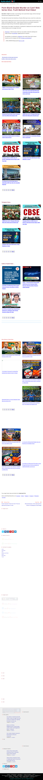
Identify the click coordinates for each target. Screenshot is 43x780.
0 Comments (13, 722)
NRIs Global (3, 555)
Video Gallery (26, 776)
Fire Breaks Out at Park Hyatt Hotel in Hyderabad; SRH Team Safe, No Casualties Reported (11, 183)
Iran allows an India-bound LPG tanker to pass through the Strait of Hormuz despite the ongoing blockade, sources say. (31, 465)
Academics (37, 775)
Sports (6, 776)
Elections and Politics (5, 553)
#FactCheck (7, 31)
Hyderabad (3, 550)
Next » (13, 190)
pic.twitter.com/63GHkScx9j (26, 38)
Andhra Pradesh (27, 774)
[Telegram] (15, 532)
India (18, 3)
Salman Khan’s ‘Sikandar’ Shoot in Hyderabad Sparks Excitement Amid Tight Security (13, 759)
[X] (3, 532)
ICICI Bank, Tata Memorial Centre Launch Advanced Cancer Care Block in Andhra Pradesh (10, 287)
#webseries (20, 36)
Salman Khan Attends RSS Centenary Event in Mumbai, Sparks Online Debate (13, 752)
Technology (11, 777)
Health (10, 776)
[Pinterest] (10, 532)
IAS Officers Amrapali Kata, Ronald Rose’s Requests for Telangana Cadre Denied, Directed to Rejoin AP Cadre (11, 310)
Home (3, 549)
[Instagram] (8, 532)
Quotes (17, 777)
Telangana (20, 774)
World (3, 554)
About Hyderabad (24, 777)
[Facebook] (5, 532)
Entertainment (12, 3)
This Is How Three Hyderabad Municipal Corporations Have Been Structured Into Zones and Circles (31, 92)
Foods (20, 776)
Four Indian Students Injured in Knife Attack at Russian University (13, 735)
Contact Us (31, 777)
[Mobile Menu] (40, 1)
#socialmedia (14, 33)
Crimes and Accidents (29, 775)
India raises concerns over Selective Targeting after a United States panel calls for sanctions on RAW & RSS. (31, 381)
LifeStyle (16, 776)
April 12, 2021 (21, 40)
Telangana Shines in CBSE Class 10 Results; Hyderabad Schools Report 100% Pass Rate (11, 159)
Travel (3, 556)
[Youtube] (13, 532)
